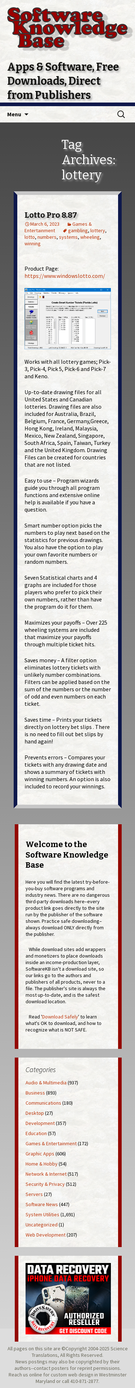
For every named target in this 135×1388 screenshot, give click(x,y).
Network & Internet (46, 1174)
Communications (43, 1103)
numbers (47, 237)
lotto (29, 237)
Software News (42, 1204)
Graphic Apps (40, 1153)
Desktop (35, 1113)
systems (68, 237)
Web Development (46, 1234)
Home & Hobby (42, 1163)
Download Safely (60, 1016)
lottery (97, 230)
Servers (34, 1194)
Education (36, 1133)
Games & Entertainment (51, 1143)
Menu (14, 114)
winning (32, 243)
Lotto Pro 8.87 (50, 215)
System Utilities (42, 1214)
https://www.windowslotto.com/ (64, 275)
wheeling (90, 237)
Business (35, 1092)
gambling (78, 230)
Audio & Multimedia (46, 1082)
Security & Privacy (45, 1184)
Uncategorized (42, 1224)
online (35, 1374)
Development (40, 1123)
